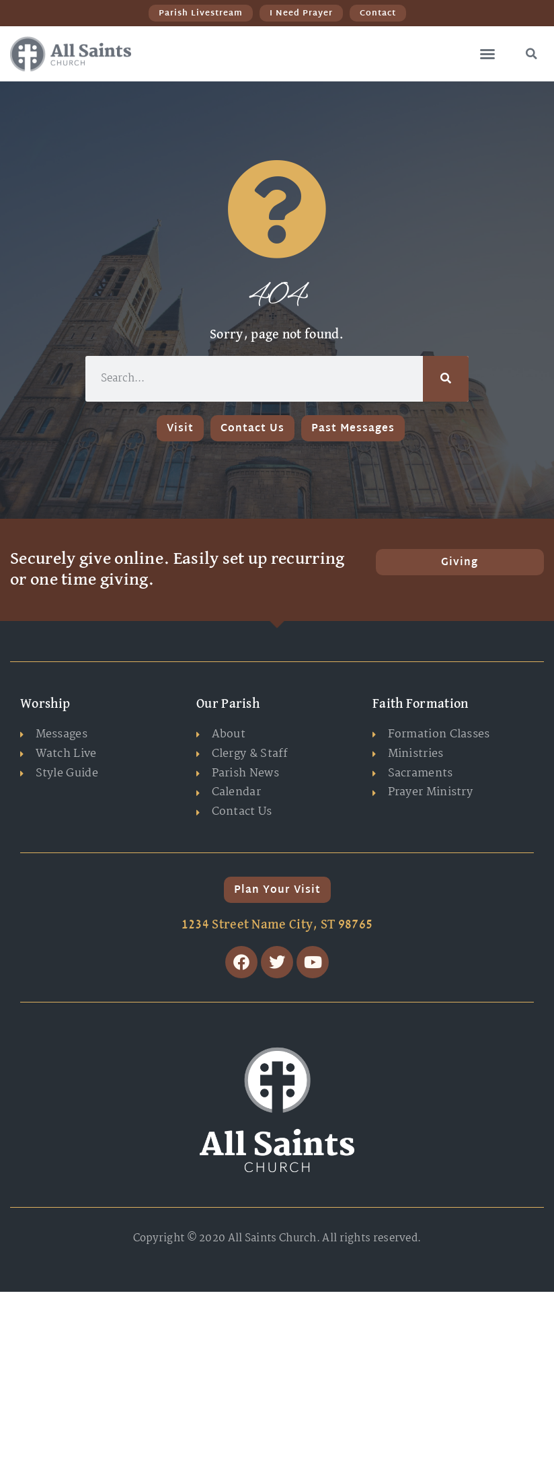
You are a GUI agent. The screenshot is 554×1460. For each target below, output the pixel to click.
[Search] (446, 379)
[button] (487, 54)
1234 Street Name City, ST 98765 (277, 924)
